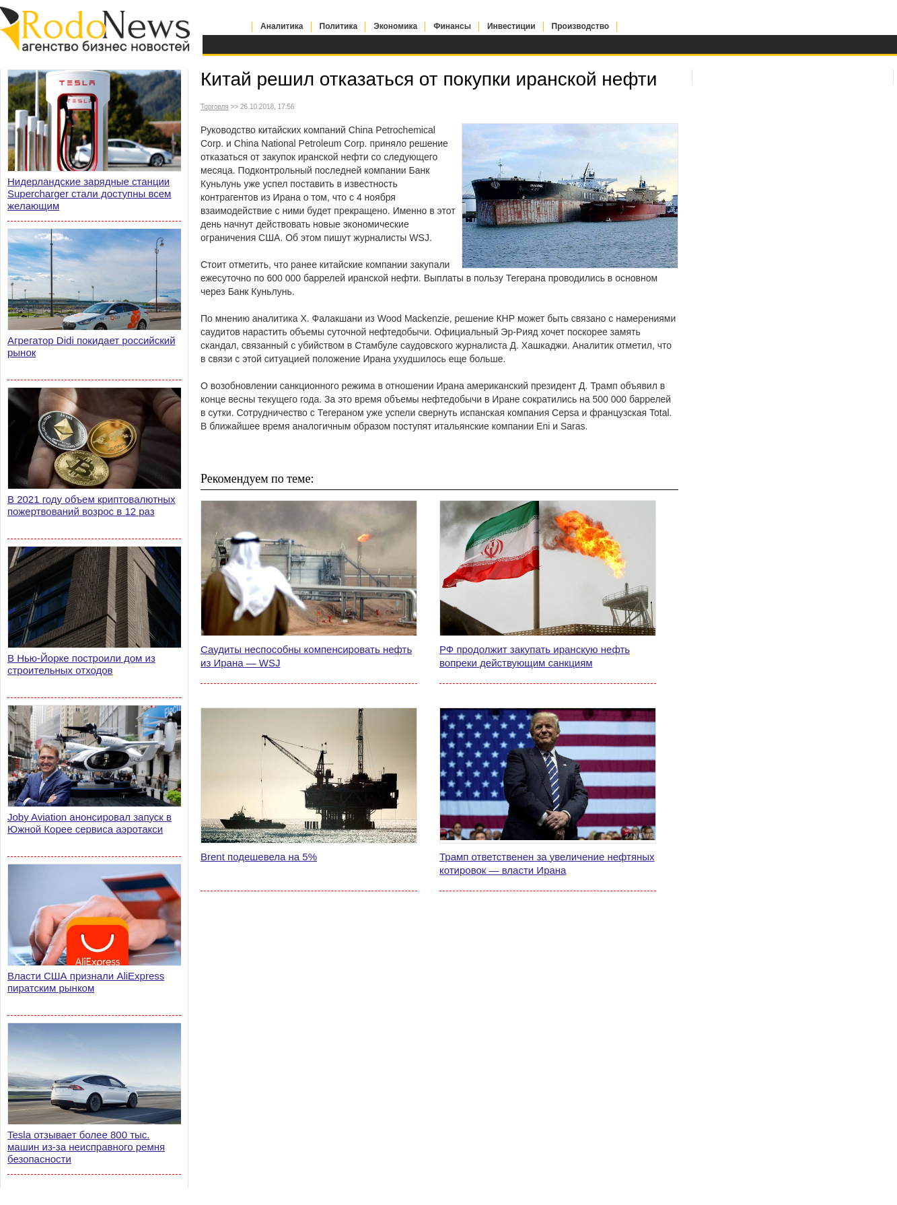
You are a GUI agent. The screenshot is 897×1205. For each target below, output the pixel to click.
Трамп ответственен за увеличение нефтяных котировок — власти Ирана (547, 863)
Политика (339, 26)
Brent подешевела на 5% (259, 856)
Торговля (215, 106)
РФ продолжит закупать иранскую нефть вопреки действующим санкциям (534, 656)
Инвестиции (511, 26)
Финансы (452, 26)
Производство (581, 26)
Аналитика (281, 26)
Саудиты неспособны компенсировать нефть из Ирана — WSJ (306, 656)
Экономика (395, 26)
